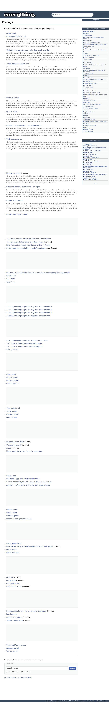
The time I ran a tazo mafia (91, 55)
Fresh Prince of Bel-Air (89, 91)
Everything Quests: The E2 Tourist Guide (94, 121)
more (95, 183)
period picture (11, 417)
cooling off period (12, 583)
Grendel (85, 89)
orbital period (11, 33)
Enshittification (87, 41)
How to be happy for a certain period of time (22, 479)
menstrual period (12, 516)
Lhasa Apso (86, 117)
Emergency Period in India (16, 36)
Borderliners (86, 98)
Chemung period (12, 383)
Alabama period (12, 414)
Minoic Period (11, 513)
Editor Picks (86, 102)
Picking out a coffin (88, 57)
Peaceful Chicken (93, 154)
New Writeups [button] (95, 140)
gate (91, 169)
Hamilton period (12, 380)
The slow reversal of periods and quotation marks (25, 242)
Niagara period (12, 377)
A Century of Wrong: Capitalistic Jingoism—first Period (26, 340)
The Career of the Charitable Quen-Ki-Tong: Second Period (28, 239)
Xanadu (85, 53)
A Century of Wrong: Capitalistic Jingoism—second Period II (29, 313)
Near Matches (12, 672)
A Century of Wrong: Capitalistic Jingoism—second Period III (29, 310)
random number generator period (18, 519)
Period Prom (11, 276)
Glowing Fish (93, 146)
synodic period (11, 111)
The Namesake (87, 35)
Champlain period (13, 408)
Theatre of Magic (88, 87)
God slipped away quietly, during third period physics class (28, 50)
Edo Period (10, 279)
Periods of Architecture (15, 200)
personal (86, 157)
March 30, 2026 (87, 77)
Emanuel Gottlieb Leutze (90, 83)
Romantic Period (12, 552)
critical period (11, 550)
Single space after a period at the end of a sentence (25, 248)
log (84, 154)
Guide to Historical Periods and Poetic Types (23, 187)
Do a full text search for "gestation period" (18, 677)
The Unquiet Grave (88, 106)
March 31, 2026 (87, 152)
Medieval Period (12, 98)
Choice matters (87, 59)
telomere (85, 127)
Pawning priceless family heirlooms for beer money (95, 167)
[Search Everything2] (72, 15)
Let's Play (86, 75)
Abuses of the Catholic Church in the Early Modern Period (28, 485)
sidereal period (12, 509)
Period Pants (11, 476)
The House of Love (88, 131)
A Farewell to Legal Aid (89, 125)
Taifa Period (10, 282)
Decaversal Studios (95, 150)
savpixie (93, 172)
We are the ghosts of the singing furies (94, 79)
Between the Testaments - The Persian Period (23, 125)
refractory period (12, 648)
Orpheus (85, 61)
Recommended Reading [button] (95, 29)
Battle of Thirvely (88, 129)
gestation (9, 577)
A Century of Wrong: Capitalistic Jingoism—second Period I (28, 316)
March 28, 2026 (87, 63)
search (72, 668)
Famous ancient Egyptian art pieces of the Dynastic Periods (28, 482)
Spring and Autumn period (16, 645)
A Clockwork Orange (89, 119)
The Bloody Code (88, 73)
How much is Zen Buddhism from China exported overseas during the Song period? (38, 273)
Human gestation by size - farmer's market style (24, 451)
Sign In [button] (96, 20)
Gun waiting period (13, 445)
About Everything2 (88, 31)
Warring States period (14, 620)
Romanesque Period (14, 543)
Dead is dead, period (14, 617)
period (8, 448)
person (86, 150)
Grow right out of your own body (92, 104)
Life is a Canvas (87, 81)
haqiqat (93, 176)
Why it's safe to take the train (91, 42)
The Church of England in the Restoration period (24, 346)
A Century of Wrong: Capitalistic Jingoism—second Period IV (29, 306)
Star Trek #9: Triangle (89, 100)
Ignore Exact (25, 672)
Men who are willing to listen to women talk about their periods (29, 546)
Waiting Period (11, 349)
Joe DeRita (86, 68)
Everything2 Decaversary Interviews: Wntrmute (94, 148)
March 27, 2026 (87, 85)
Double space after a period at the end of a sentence (26, 611)
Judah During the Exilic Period (17, 64)
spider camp (86, 114)
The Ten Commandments (90, 108)
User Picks (86, 33)
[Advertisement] (54, 5)
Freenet (85, 116)
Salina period (11, 374)
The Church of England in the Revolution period (24, 343)
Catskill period (11, 411)
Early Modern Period (14, 586)
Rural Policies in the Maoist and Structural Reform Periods (28, 245)
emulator (85, 123)
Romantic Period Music (15, 442)
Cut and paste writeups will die (92, 93)
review (85, 146)
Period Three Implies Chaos (16, 214)
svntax (90, 164)
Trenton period (11, 651)
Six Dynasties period (14, 139)
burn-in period (11, 614)
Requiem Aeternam (88, 112)
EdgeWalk (86, 48)
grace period (11, 580)
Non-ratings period (13, 173)
